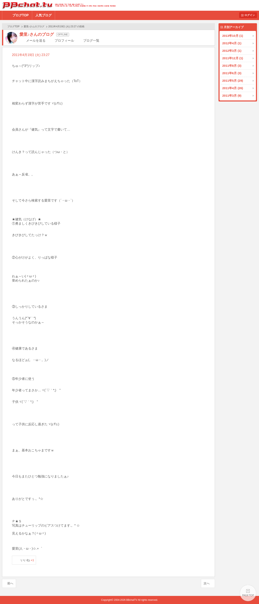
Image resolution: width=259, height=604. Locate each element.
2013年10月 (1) (232, 35)
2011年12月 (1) (232, 58)
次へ (207, 583)
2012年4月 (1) (231, 43)
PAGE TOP (248, 593)
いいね (27, 560)
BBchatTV (58, 5)
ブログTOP (20, 15)
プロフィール (64, 40)
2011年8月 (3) (231, 65)
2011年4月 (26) (232, 88)
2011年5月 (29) (232, 80)
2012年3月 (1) (231, 50)
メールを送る (36, 40)
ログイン (249, 15)
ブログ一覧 (91, 40)
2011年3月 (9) (231, 95)
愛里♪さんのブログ (34, 26)
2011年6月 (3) (231, 73)
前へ (10, 583)
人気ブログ (43, 15)
